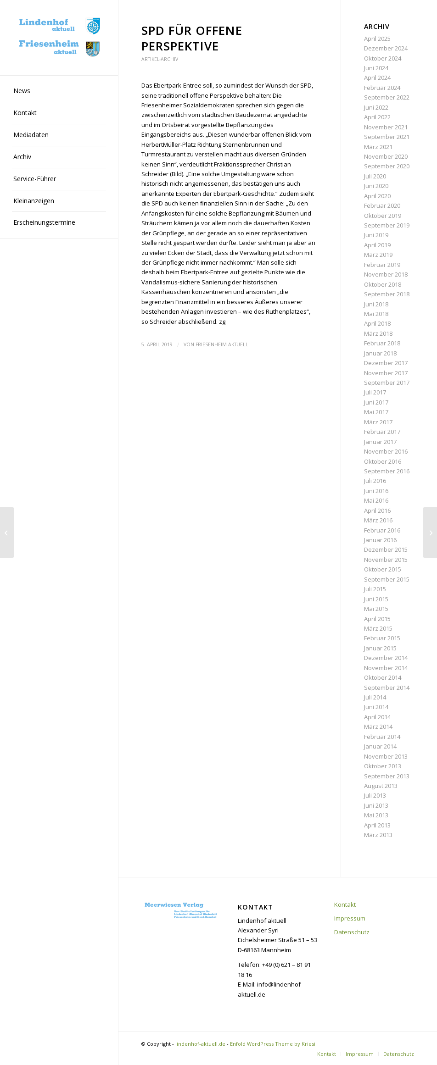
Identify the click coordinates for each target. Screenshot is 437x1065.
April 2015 (377, 619)
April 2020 (377, 196)
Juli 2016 (375, 481)
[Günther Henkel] (430, 532)
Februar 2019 (382, 265)
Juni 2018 (376, 304)
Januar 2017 (380, 442)
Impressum (349, 918)
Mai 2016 (376, 500)
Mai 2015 (376, 609)
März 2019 (378, 254)
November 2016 (386, 451)
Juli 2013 (375, 795)
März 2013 (378, 835)
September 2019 (386, 225)
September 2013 (386, 776)
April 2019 (377, 245)
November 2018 (386, 274)
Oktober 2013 (382, 766)
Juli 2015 (375, 589)
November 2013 (386, 756)
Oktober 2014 (382, 677)
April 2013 (377, 825)
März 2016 (378, 520)
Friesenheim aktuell (222, 344)
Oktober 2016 (382, 461)
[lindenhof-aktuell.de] (59, 37)
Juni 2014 (376, 707)
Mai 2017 (376, 412)
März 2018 (378, 333)
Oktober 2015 (382, 569)
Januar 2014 (380, 746)
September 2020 (386, 166)
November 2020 (386, 156)
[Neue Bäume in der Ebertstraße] (7, 532)
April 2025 (377, 38)
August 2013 (381, 786)
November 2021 (386, 127)
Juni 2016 (376, 491)
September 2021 (386, 137)
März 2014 (378, 726)
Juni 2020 (376, 186)
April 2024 (377, 77)
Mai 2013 (376, 815)
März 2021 (378, 147)
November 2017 (386, 373)
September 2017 (386, 382)
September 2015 (386, 579)
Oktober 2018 (382, 284)
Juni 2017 (376, 402)
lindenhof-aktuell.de (200, 1043)
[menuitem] (59, 91)
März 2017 (378, 422)
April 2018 (377, 323)
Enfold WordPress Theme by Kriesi (272, 1043)
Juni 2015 (376, 599)
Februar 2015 (382, 638)
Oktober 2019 (382, 215)
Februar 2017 (382, 431)
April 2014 (377, 717)
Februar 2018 (382, 343)
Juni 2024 (376, 68)
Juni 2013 (376, 805)
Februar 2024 (382, 87)
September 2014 (386, 687)
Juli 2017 (375, 392)
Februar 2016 (382, 530)
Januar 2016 (380, 540)
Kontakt (345, 904)
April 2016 (377, 510)
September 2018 (386, 294)
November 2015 (386, 559)
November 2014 (386, 668)
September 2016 (386, 471)
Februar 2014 (382, 736)
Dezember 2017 (386, 363)
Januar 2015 (380, 648)
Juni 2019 (376, 235)
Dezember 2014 (386, 658)
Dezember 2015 (386, 549)
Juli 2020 (375, 176)
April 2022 (377, 117)
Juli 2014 (375, 697)
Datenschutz (352, 932)
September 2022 (386, 97)
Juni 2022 (376, 107)
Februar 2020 (382, 205)
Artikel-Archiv (159, 59)
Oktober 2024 (382, 58)
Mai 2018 (376, 314)
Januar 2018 (380, 353)
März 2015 (378, 628)
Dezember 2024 (386, 48)
